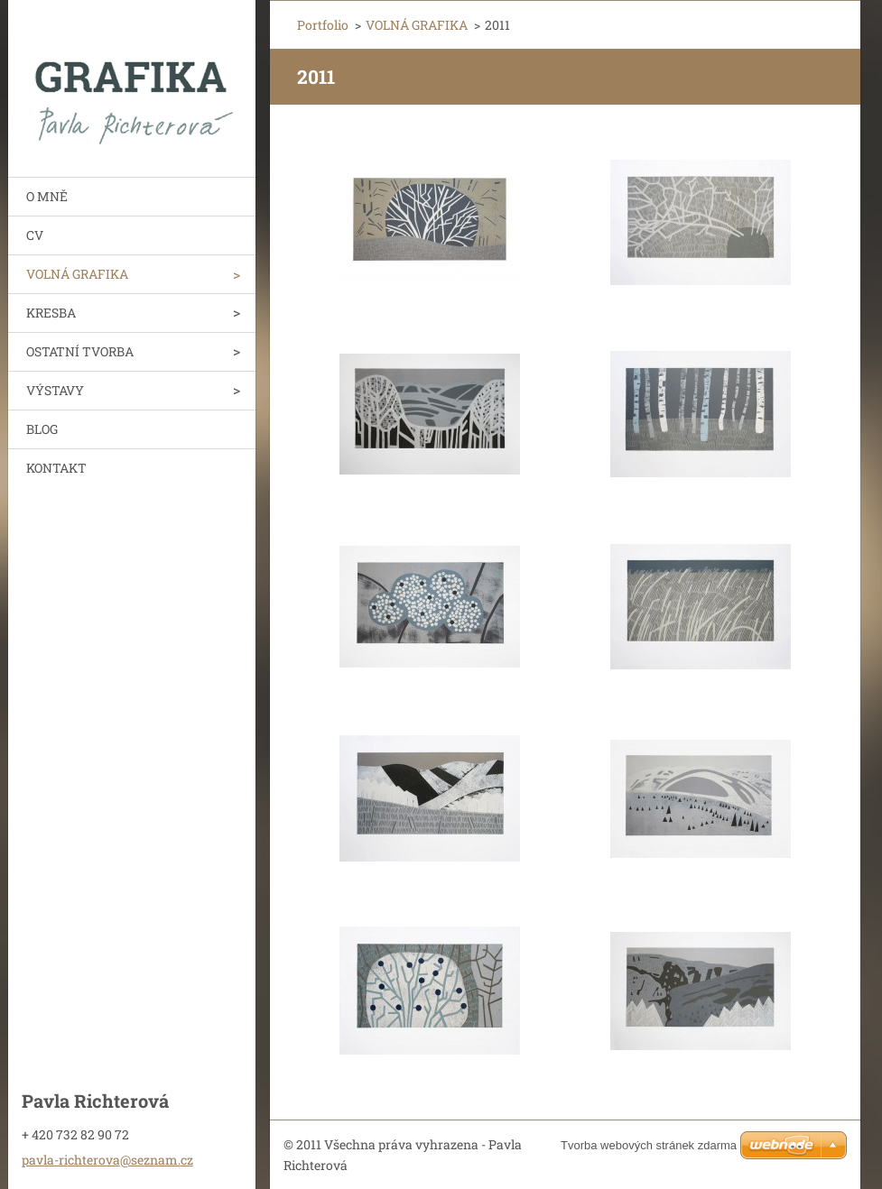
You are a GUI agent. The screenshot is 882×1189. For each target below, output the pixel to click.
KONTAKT (56, 467)
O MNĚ (47, 196)
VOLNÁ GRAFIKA (77, 273)
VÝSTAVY (55, 390)
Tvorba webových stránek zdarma (649, 1145)
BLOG (42, 429)
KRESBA (51, 312)
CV (34, 235)
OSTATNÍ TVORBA (80, 351)
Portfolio (322, 24)
